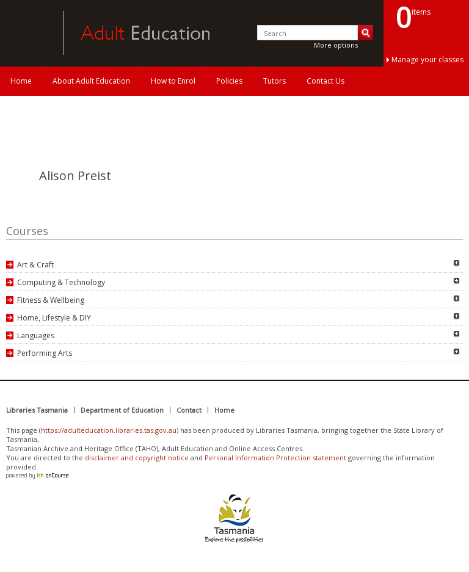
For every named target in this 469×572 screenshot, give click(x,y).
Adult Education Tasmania (29, 33)
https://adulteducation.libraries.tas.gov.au (108, 430)
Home (21, 81)
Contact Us (325, 81)
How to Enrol (173, 81)
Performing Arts (44, 353)
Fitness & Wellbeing (50, 300)
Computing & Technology (61, 282)
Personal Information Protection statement (275, 457)
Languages (35, 335)
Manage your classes (427, 59)
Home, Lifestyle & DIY (54, 318)
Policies (229, 81)
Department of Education (122, 410)
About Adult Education (91, 81)
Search (365, 32)
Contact (189, 410)
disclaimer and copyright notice (137, 457)
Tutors (274, 81)
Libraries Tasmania (37, 410)
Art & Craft (35, 264)
